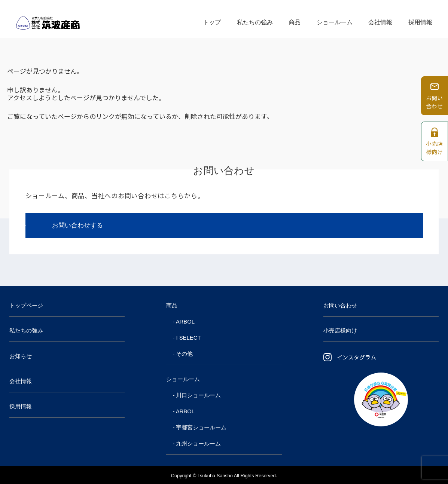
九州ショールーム (198, 444)
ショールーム (335, 19)
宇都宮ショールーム (201, 428)
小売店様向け (340, 331)
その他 (184, 354)
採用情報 (420, 19)
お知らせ (20, 356)
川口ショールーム (198, 395)
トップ (212, 19)
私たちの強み (255, 19)
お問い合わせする (77, 225)
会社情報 (380, 19)
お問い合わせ (340, 306)
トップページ (26, 306)
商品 (295, 19)
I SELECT (188, 338)
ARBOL (185, 322)
